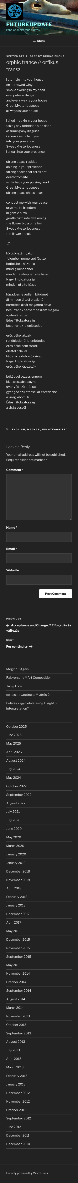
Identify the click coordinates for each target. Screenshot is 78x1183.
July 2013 (13, 1050)
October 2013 (16, 1025)
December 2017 (18, 914)
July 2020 (13, 820)
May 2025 (13, 743)
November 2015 (18, 948)
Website (12, 570)
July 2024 (13, 769)
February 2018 (16, 897)
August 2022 (15, 803)
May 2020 (13, 837)
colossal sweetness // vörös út (28, 695)
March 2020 (15, 846)
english (18, 429)
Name (11, 528)
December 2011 (17, 1135)
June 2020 (14, 829)
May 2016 (13, 931)
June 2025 (14, 735)
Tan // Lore (14, 686)
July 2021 (13, 812)
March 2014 (15, 1008)
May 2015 (13, 965)
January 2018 (16, 905)
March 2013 (15, 1067)
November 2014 (18, 973)
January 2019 (16, 863)
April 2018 (13, 888)
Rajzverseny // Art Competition (29, 678)
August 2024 (16, 760)
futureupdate (29, 24)
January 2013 (16, 1084)
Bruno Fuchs (54, 56)
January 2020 (16, 854)
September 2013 (18, 1033)
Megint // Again (17, 669)
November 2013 (18, 1016)
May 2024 (13, 778)
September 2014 (18, 991)
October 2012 (16, 1110)
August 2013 (15, 1042)
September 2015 (18, 957)
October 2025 (16, 727)
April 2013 (13, 1059)
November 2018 (18, 880)
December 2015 (18, 939)
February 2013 (16, 1076)
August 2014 (15, 999)
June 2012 (13, 1127)
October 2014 (16, 982)
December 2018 (18, 871)
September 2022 (18, 795)
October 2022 (16, 786)
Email (11, 549)
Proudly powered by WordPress (27, 1173)
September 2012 (18, 1118)
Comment (15, 470)
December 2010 (18, 1144)
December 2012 (18, 1093)
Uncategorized (55, 429)
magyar (33, 429)
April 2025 (14, 752)
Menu (39, 41)
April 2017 (13, 922)
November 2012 (18, 1101)
